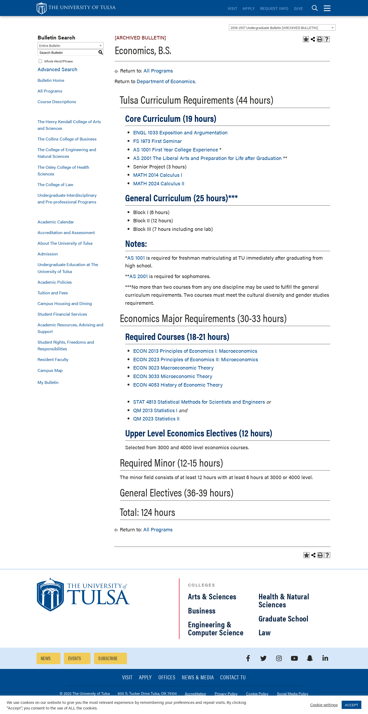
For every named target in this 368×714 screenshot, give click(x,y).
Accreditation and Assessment (66, 232)
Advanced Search (57, 69)
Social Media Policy (292, 694)
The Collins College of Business (67, 139)
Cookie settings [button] (324, 704)
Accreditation (195, 694)
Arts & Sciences (212, 596)
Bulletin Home (51, 80)
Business (202, 610)
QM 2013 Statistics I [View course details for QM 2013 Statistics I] (155, 410)
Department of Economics (166, 81)
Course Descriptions (57, 101)
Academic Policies (55, 282)
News (46, 658)
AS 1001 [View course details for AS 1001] (136, 257)
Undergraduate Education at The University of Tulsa (68, 267)
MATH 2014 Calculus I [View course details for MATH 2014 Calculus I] (157, 174)
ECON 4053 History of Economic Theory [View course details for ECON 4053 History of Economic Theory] (178, 384)
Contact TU (233, 677)
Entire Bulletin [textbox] (49, 45)
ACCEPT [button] (351, 704)
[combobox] (282, 27)
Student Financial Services (62, 314)
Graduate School (284, 618)
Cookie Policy (257, 694)
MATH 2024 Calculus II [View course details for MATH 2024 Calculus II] (158, 183)
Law (265, 632)
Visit (233, 8)
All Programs (50, 91)
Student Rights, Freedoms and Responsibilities (66, 345)
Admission (48, 254)
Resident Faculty (53, 359)
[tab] (315, 8)
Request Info (274, 8)
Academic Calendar (56, 222)
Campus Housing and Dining (65, 303)
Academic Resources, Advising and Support (70, 328)
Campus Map (50, 370)
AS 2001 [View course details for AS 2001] (138, 276)
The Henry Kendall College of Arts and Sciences (69, 124)
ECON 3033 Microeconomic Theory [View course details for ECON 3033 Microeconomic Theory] (172, 376)
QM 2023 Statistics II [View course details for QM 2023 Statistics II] (156, 418)
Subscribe (107, 658)
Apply (249, 8)
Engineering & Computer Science (216, 628)
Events (74, 658)
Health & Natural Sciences (284, 600)
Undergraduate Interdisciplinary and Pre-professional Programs (67, 198)
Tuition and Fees (53, 293)
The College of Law (55, 184)
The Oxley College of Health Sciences (63, 170)
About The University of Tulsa (65, 243)
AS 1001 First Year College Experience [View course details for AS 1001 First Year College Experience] (175, 149)
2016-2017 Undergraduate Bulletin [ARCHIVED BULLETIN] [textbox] (274, 27)
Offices (166, 677)
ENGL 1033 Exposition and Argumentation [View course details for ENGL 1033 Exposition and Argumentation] (180, 132)
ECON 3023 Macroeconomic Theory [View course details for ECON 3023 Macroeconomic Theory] (173, 367)
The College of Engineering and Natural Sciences (67, 152)
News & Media (198, 677)
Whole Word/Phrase (58, 61)
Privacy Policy (226, 694)
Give (298, 8)
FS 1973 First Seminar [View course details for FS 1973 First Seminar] (157, 141)
